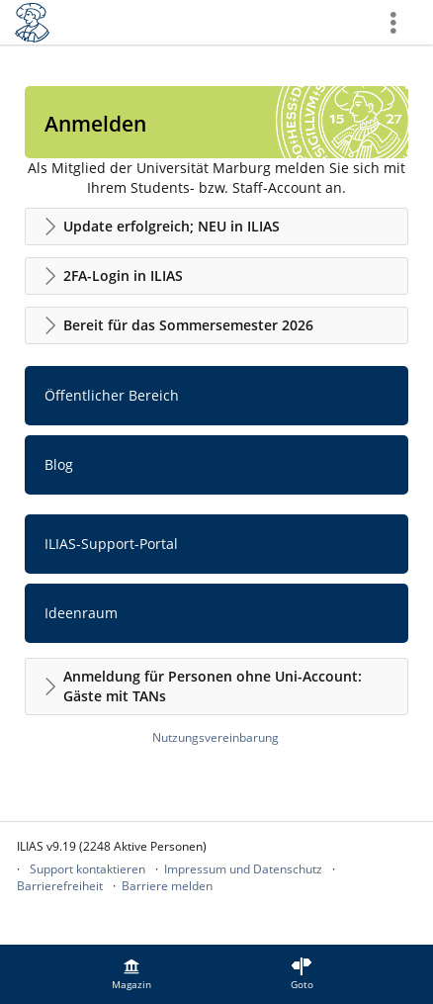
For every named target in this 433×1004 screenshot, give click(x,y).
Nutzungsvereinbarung (215, 737)
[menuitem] (131, 974)
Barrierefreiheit (60, 885)
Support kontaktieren (87, 869)
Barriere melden (167, 885)
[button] (216, 226)
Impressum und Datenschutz (243, 869)
